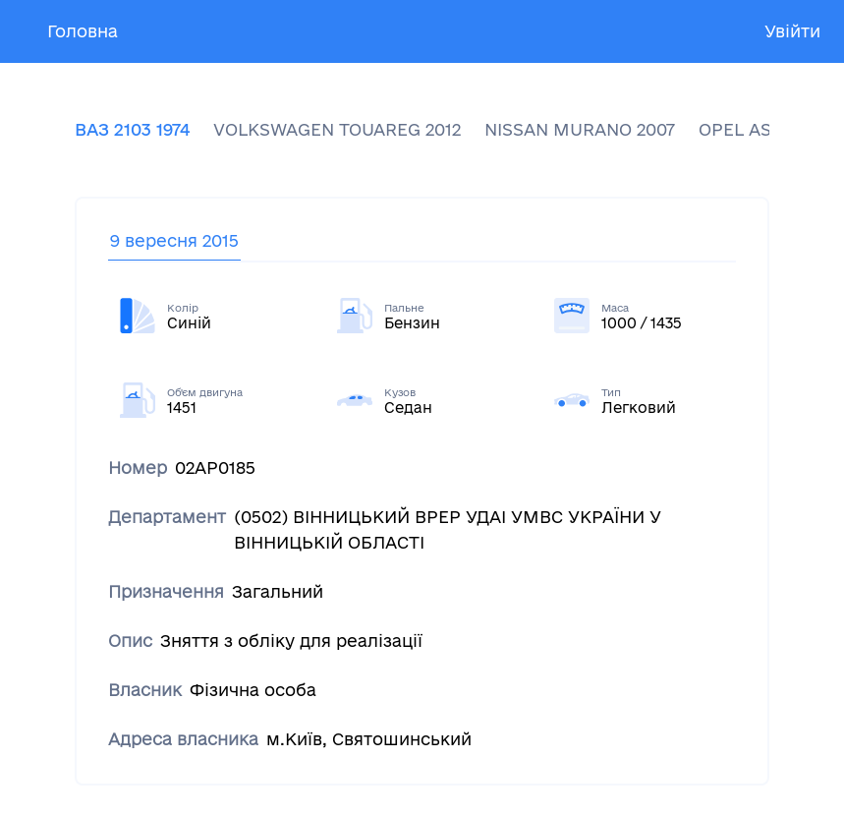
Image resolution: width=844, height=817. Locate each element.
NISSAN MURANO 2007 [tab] (579, 129)
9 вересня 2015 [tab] (174, 240)
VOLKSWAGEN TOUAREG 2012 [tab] (337, 129)
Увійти (792, 31)
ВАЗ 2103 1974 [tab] (132, 129)
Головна (82, 31)
